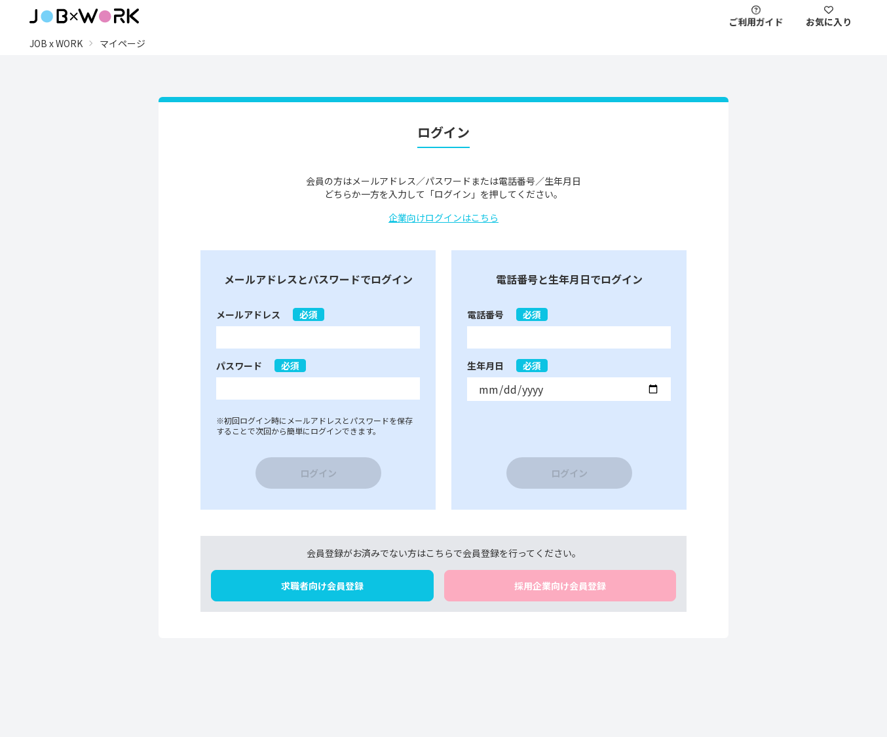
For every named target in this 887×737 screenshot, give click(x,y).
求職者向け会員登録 (322, 585)
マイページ (122, 43)
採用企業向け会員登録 (560, 585)
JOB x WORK (56, 43)
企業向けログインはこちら (443, 217)
